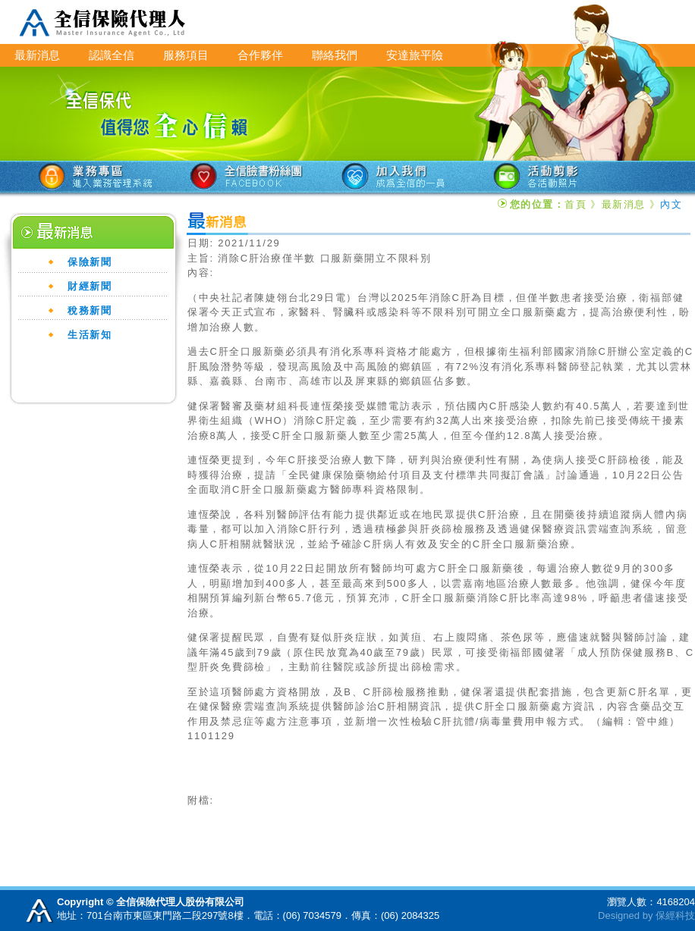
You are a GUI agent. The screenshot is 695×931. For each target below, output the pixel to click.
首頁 (575, 204)
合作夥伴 (260, 55)
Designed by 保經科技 (646, 915)
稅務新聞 (90, 310)
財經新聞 (90, 286)
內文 (671, 204)
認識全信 (111, 55)
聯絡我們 (334, 55)
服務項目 (186, 55)
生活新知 (90, 334)
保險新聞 (90, 262)
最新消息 (37, 55)
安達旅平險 (414, 55)
